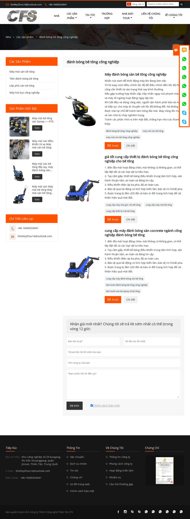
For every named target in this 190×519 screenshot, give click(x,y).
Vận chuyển (77, 457)
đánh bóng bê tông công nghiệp (121, 130)
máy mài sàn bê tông (153, 130)
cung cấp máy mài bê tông (159, 204)
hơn (37, 128)
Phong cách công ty (120, 463)
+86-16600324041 (58, 4)
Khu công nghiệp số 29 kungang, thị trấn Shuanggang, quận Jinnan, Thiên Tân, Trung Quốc (41, 460)
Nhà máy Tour (127, 16)
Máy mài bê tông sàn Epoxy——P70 (42, 120)
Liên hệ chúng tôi (150, 16)
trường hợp (107, 16)
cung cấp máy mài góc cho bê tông (123, 204)
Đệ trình (74, 405)
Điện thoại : (13, 477)
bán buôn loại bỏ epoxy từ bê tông (123, 291)
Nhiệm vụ (115, 477)
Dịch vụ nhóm (78, 463)
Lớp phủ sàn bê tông (22, 85)
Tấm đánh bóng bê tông (24, 78)
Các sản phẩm (72, 16)
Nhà (56, 16)
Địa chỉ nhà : (13, 457)
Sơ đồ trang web (80, 484)
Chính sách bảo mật (82, 491)
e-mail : (10, 471)
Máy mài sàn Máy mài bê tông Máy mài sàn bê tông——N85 (42, 190)
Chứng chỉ (76, 477)
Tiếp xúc (11, 448)
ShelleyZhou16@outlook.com (26, 4)
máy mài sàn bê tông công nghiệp (123, 137)
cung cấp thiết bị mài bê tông (120, 211)
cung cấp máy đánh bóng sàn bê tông (124, 278)
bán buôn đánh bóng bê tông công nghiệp (126, 284)
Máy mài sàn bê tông (22, 71)
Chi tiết (130, 145)
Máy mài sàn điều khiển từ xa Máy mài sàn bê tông (42, 144)
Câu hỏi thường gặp (121, 484)
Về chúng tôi (173, 16)
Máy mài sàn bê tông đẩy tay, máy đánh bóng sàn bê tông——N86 (42, 167)
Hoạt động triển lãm (121, 470)
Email (112, 145)
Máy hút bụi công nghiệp (25, 92)
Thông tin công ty (119, 457)
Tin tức (90, 16)
